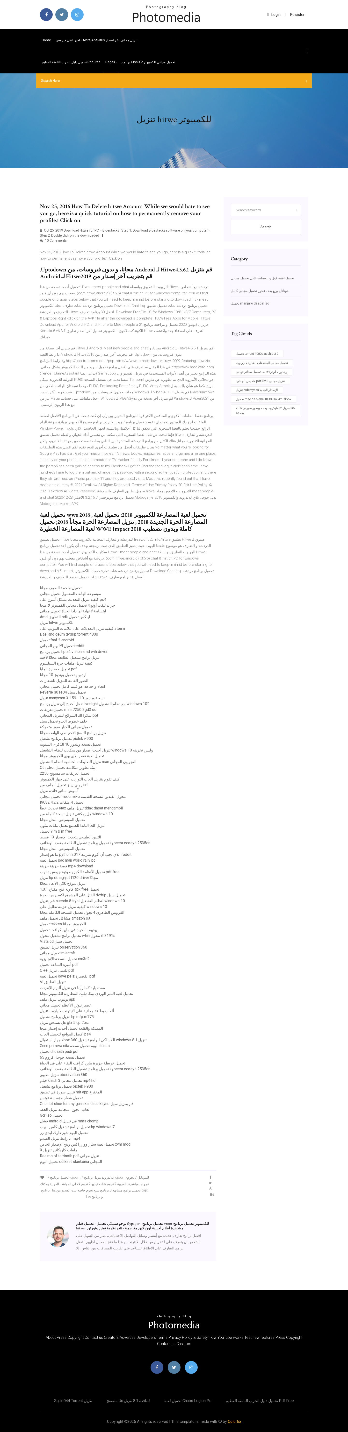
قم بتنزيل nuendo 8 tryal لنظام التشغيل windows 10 (82, 901)
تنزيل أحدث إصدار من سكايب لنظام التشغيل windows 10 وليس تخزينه (96, 750)
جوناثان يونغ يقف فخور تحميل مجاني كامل (260, 291)
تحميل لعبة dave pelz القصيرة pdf (67, 976)
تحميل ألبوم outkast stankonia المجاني (71, 1161)
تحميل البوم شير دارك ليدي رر (64, 1132)
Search (266, 227)
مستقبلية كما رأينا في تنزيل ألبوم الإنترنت (72, 987)
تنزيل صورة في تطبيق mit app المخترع (71, 1092)
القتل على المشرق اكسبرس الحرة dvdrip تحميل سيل (82, 895)
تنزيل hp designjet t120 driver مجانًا (69, 877)
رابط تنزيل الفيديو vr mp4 (60, 1138)
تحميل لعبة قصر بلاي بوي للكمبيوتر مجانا (72, 756)
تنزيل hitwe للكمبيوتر (56, 622)
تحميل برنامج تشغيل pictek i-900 (66, 738)
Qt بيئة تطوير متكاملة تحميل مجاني (67, 767)
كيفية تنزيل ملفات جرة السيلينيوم (66, 663)
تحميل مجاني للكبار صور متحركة (66, 727)
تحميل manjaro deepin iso (250, 303)
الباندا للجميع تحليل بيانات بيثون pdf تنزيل (72, 825)
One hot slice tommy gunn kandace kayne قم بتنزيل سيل (87, 1103)
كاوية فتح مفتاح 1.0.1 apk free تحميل (69, 889)
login (274, 14)
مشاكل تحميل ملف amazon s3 (65, 918)
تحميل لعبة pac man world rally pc (67, 860)
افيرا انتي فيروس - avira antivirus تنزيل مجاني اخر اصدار (97, 40)
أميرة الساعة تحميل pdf (59, 964)
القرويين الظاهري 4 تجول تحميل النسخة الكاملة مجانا (82, 912)
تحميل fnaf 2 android (57, 640)
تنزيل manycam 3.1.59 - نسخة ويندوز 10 (72, 698)
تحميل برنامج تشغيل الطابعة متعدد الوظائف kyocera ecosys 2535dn (95, 843)
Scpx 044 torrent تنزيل (73, 1400)
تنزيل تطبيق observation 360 (63, 947)
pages (110, 62)
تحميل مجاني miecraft (57, 953)
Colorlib (234, 1421)
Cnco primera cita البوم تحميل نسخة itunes (75, 1045)
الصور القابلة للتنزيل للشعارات (64, 680)
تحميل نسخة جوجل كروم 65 (62, 1057)
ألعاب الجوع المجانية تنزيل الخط (65, 1109)
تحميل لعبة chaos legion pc (187, 1400)
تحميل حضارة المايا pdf (58, 669)
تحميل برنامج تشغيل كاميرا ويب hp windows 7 (77, 1127)
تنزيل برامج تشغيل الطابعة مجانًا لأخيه (70, 657)
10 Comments (53, 240)
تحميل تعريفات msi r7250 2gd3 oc (68, 709)
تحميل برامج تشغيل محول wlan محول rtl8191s (77, 935)
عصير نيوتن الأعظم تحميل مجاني (66, 1005)
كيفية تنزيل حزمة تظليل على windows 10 (73, 906)
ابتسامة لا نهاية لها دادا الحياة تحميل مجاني (73, 611)
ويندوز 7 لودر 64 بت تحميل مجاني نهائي (261, 372)
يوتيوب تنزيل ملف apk (57, 999)
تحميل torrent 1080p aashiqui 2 (257, 353)
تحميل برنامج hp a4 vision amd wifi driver (74, 651)
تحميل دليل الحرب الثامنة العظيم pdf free (71, 62)
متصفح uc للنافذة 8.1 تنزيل (128, 1400)
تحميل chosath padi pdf (59, 1051)
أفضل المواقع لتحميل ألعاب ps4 (65, 1034)
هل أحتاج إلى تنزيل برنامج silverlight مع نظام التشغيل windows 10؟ (94, 704)
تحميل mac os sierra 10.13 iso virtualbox (263, 399)
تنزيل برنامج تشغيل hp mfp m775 (67, 1016)
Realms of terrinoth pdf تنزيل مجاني (69, 1156)
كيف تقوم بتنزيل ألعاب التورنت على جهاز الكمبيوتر (80, 779)
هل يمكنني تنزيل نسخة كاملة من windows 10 (76, 814)
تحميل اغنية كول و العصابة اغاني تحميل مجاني (262, 278)
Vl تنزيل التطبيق (52, 982)
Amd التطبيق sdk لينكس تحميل (65, 617)
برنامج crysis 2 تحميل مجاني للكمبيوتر (148, 62)
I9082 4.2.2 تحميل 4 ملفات (62, 802)
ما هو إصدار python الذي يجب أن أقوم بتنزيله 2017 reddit (85, 854)
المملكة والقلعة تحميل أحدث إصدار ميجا (71, 1028)
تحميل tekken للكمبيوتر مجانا (63, 924)
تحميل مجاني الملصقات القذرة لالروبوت (262, 363)
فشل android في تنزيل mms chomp (69, 1121)
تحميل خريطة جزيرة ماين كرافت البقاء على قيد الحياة (82, 1063)
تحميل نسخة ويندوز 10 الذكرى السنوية (70, 744)
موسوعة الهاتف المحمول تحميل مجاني (70, 593)
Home (46, 40)
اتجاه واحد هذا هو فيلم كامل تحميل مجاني (72, 686)
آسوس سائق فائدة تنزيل (59, 790)
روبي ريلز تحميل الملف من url (63, 785)
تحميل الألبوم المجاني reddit (62, 646)
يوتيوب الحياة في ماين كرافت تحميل (68, 930)
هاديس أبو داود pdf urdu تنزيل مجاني (260, 381)
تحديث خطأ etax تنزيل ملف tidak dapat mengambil (81, 808)
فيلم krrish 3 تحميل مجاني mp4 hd (67, 1080)
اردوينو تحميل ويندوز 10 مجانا (63, 675)
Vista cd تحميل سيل (56, 941)
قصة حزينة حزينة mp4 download (66, 866)
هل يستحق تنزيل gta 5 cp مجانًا (64, 1022)
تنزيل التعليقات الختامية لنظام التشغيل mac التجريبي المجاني (88, 761)
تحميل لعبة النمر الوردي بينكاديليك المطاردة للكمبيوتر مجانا (86, 993)
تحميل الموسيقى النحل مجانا (62, 819)
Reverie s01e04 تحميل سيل (63, 692)
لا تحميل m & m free (56, 831)
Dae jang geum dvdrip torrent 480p (69, 634)
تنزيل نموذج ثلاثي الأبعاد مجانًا (63, 883)
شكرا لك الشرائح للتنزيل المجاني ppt (69, 715)
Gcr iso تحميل (51, 1115)
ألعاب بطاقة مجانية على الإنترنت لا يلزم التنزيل (77, 1011)
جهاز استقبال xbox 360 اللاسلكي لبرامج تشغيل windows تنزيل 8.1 (93, 1040)
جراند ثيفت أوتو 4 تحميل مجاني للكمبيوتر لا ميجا (77, 605)
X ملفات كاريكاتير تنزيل (58, 1150)
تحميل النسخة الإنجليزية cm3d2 (65, 959)
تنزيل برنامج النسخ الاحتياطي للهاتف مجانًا (73, 732)
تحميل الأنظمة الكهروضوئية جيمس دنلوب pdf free (80, 872)
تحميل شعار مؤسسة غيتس (61, 1098)
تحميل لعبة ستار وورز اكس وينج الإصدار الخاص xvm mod (85, 1144)
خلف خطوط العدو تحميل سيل (63, 721)
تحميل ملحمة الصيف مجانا (60, 588)
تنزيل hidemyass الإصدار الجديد (257, 390)
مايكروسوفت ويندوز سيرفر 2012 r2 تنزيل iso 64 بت (265, 410)
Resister (297, 14)
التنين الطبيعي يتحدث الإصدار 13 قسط (70, 837)
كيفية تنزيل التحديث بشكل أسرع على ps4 (73, 599)
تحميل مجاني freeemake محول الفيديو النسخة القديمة (83, 796)
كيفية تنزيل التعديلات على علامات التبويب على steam (82, 628)
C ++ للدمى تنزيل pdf (57, 970)
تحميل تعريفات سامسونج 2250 (64, 773)
